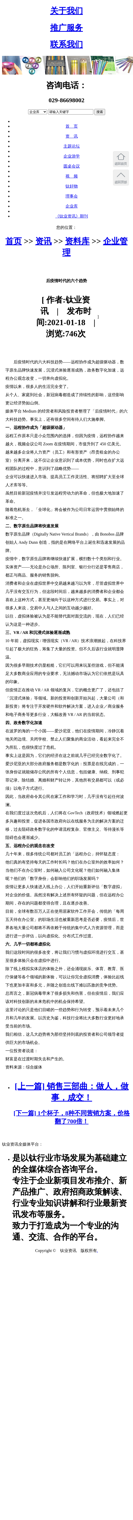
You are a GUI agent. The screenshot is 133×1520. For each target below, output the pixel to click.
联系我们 (66, 44)
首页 (13, 241)
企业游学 (71, 156)
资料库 (77, 241)
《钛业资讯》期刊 (71, 216)
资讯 (43, 241)
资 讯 (71, 136)
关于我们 (66, 10)
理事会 (71, 196)
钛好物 (71, 186)
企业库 (71, 206)
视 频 (71, 176)
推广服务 (66, 27)
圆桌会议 (71, 166)
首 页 (71, 126)
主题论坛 (71, 146)
